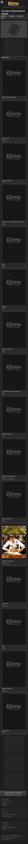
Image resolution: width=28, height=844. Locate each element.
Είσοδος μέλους (6, 801)
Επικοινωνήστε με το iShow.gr (13, 792)
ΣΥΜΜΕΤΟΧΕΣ (12, 16)
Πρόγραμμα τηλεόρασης (8, 827)
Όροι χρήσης (5, 805)
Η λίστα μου (5, 812)
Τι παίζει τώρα (5, 825)
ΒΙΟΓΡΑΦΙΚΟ (4, 16)
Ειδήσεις (4, 829)
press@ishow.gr (12, 837)
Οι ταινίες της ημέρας (7, 816)
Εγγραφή (4, 803)
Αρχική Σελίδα (5, 799)
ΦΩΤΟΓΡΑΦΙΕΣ (20, 16)
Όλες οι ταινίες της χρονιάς (9, 814)
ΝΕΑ (2, 18)
